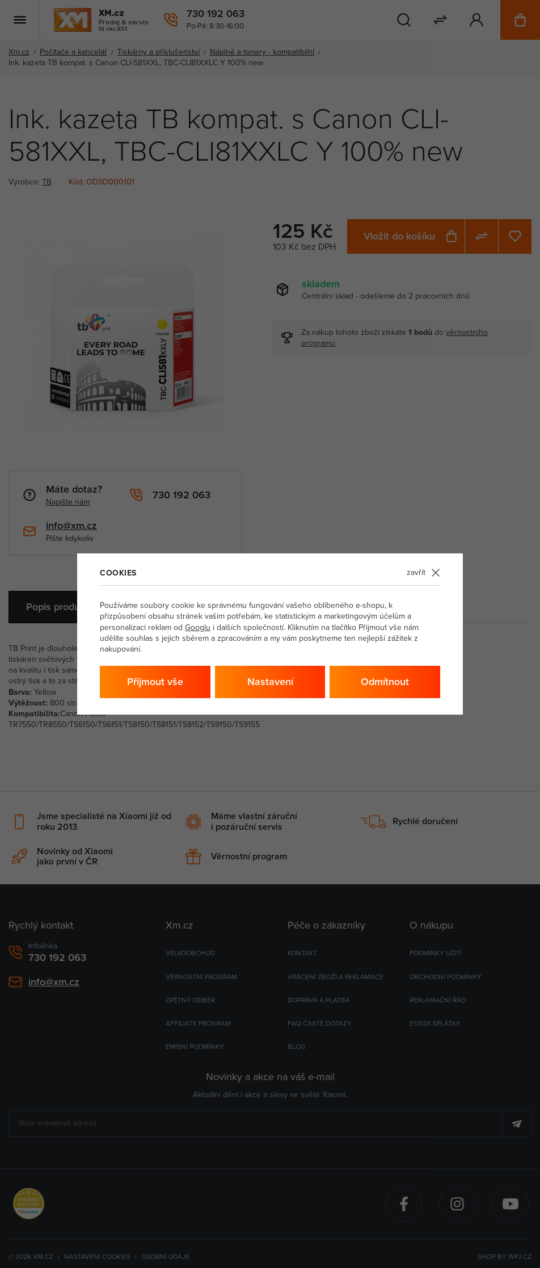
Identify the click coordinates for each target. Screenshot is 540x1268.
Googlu (197, 627)
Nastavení (270, 681)
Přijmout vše (155, 681)
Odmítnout (385, 681)
